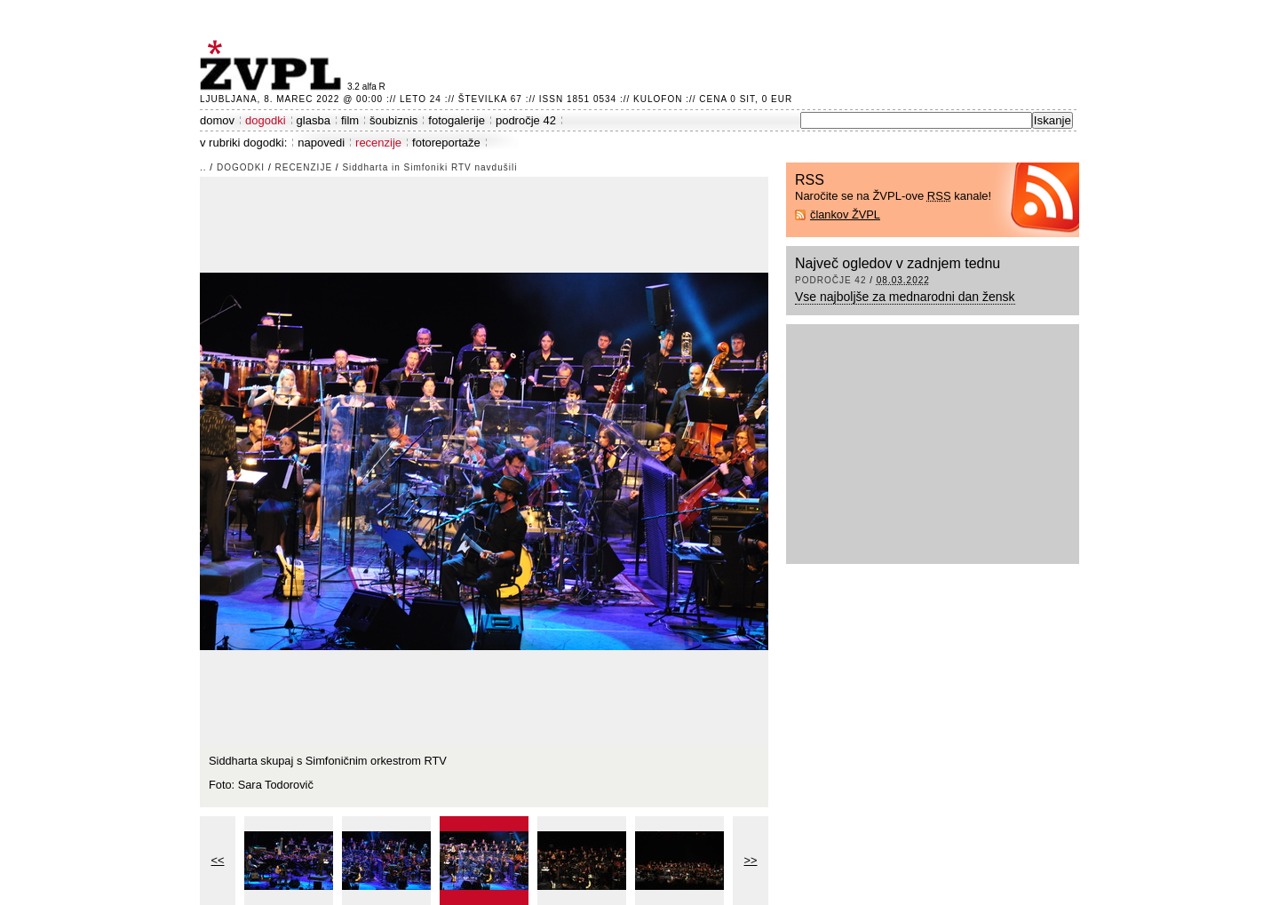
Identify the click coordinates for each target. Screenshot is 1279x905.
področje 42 (526, 120)
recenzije (378, 142)
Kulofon (657, 99)
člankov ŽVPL (845, 214)
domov (217, 120)
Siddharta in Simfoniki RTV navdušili (429, 167)
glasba (313, 120)
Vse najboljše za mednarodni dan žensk (905, 297)
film (350, 120)
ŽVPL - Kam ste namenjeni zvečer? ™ (273, 65)
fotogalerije (456, 120)
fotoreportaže (446, 142)
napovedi (321, 142)
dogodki (265, 120)
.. (203, 167)
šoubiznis (393, 120)
